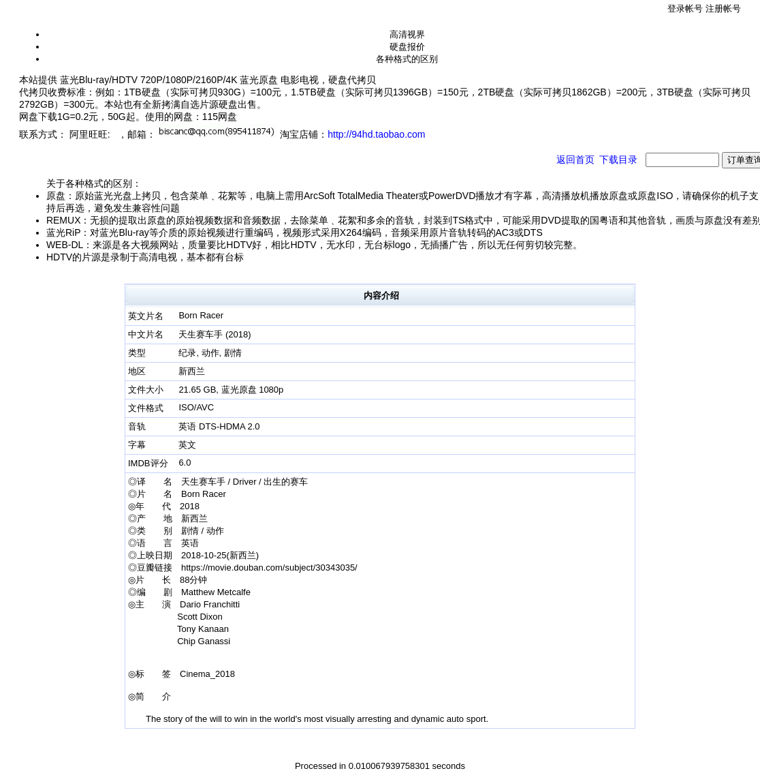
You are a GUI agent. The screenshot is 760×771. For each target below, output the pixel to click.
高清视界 (407, 34)
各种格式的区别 (407, 59)
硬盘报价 (407, 47)
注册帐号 (723, 8)
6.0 (184, 462)
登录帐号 (685, 8)
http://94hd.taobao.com (376, 134)
